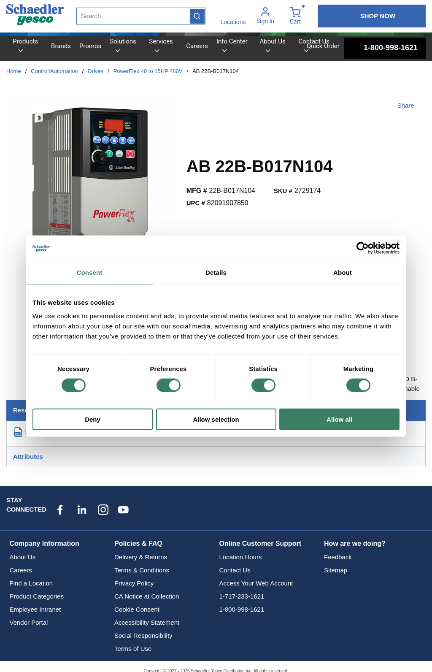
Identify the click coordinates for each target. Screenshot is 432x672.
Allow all (339, 419)
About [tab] (342, 272)
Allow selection (216, 419)
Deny (92, 419)
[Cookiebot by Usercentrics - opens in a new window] (363, 248)
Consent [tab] (90, 272)
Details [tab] (216, 272)
